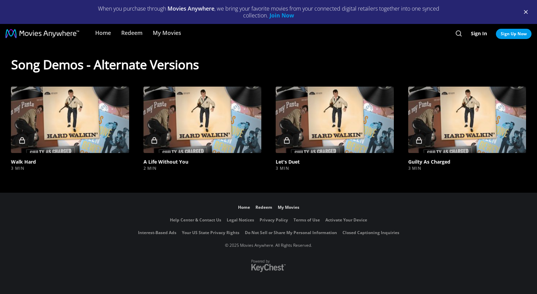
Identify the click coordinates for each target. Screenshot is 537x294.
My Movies (167, 33)
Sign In (479, 33)
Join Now (282, 15)
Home (103, 33)
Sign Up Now (514, 34)
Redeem (131, 33)
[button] (70, 120)
